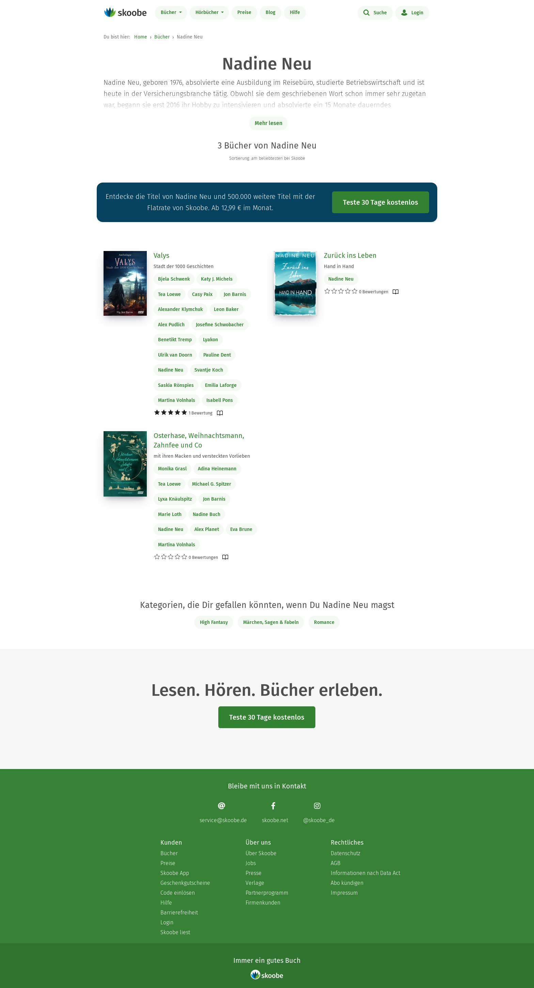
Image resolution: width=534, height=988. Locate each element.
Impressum (344, 893)
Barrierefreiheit (179, 912)
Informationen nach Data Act (365, 873)
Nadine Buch (206, 514)
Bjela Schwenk (174, 279)
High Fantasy (214, 622)
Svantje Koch (208, 370)
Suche (375, 12)
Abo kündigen (347, 883)
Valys (161, 255)
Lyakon (210, 340)
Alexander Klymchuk (180, 309)
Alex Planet (206, 529)
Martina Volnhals (176, 400)
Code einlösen (177, 893)
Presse (254, 873)
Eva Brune (241, 529)
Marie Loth (170, 514)
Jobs (251, 863)
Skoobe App (174, 873)
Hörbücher (207, 12)
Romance (324, 622)
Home (140, 37)
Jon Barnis (235, 294)
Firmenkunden (263, 902)
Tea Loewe (169, 294)
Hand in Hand (339, 266)
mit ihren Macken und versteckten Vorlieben (202, 456)
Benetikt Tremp (175, 340)
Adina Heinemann (217, 469)
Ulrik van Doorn (175, 355)
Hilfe (295, 12)
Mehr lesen (268, 123)
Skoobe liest (175, 932)
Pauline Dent (217, 355)
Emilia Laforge (221, 385)
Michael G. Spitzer (211, 484)
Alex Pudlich (171, 325)
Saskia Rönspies (176, 385)
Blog (271, 12)
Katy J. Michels (217, 279)
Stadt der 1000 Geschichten (184, 266)
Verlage (255, 883)
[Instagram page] (319, 812)
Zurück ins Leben (350, 255)
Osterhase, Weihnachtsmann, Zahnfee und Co (199, 440)
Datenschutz (345, 853)
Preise (244, 12)
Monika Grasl (172, 469)
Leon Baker (226, 309)
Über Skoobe (261, 853)
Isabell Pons (219, 400)
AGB (336, 863)
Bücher (169, 12)
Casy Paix (202, 294)
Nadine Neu (170, 370)
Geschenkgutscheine (185, 883)
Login (412, 12)
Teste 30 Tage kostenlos (380, 202)
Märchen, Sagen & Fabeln (271, 622)
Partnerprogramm (267, 893)
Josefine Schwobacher (220, 325)
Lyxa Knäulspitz (175, 499)
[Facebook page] (275, 812)
